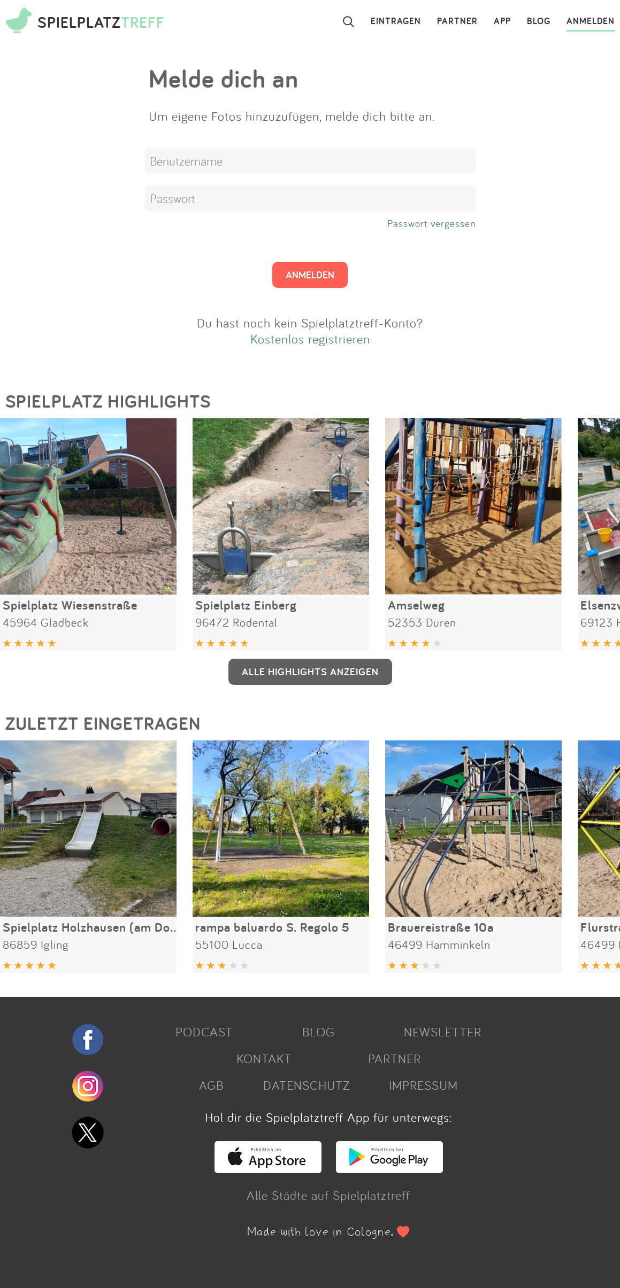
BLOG (538, 21)
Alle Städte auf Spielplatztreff (328, 1195)
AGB (211, 1085)
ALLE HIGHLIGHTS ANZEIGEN (310, 671)
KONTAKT (264, 1058)
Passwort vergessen (431, 223)
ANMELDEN (591, 21)
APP (502, 21)
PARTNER (457, 21)
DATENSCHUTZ (306, 1085)
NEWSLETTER (442, 1032)
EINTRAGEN (396, 21)
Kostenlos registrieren (310, 339)
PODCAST (204, 1032)
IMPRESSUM (423, 1085)
